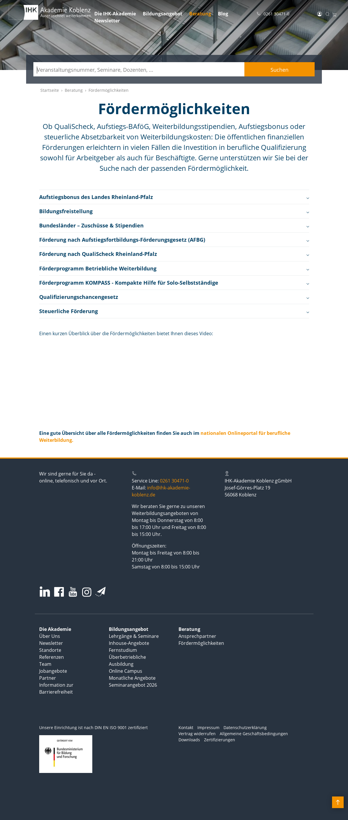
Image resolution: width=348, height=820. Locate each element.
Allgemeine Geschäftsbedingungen (254, 733)
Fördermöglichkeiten (201, 643)
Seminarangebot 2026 (133, 685)
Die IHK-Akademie (115, 13)
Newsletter (107, 20)
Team (45, 664)
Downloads (189, 739)
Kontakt (185, 727)
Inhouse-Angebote (129, 643)
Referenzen (51, 657)
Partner (47, 678)
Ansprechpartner (197, 636)
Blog (223, 13)
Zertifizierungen (219, 739)
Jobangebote (53, 671)
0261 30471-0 (174, 481)
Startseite (49, 90)
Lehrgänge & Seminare (134, 636)
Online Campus (125, 671)
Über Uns (49, 636)
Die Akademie (55, 629)
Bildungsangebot (162, 13)
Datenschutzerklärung (245, 727)
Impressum (208, 727)
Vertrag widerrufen (197, 733)
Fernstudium (123, 650)
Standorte (50, 650)
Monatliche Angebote (132, 678)
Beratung (200, 13)
